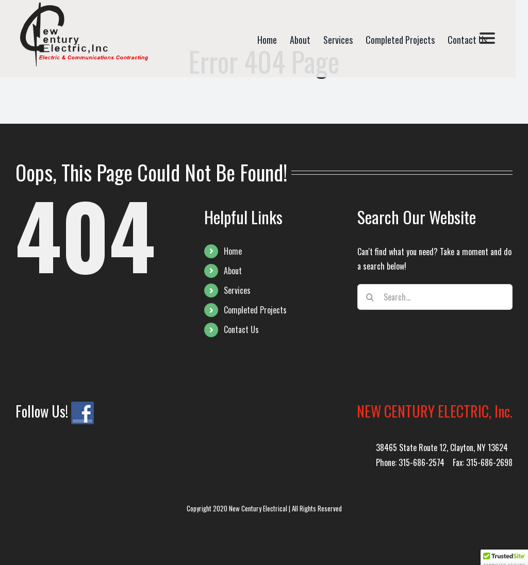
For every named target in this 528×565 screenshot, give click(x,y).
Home (233, 251)
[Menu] (487, 37)
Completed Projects (255, 310)
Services (237, 290)
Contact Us (241, 329)
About (233, 270)
